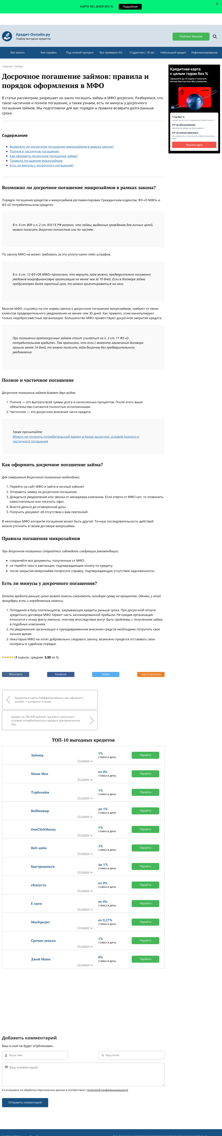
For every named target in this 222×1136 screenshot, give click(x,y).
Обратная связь (12, 1116)
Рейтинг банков (191, 25)
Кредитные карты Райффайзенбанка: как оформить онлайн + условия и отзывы (42, 690)
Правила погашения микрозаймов (36, 151)
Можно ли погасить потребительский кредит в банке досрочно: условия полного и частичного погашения (76, 429)
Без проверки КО (111, 43)
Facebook (60, 665)
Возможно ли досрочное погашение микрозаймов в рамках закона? (62, 137)
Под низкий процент (79, 43)
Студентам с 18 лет (142, 43)
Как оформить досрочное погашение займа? (44, 147)
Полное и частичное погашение (34, 142)
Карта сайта (10, 1128)
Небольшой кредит (173, 43)
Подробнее (130, 7)
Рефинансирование (204, 43)
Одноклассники (151, 665)
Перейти (145, 724)
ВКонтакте (15, 665)
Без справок (49, 43)
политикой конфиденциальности (107, 1059)
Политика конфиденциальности (23, 1122)
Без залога (18, 43)
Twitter (106, 665)
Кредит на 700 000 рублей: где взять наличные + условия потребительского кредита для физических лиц (118, 690)
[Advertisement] (83, 965)
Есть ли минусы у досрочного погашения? (42, 156)
